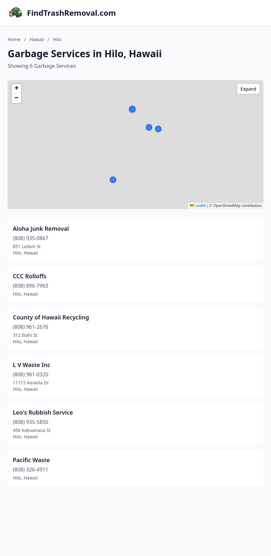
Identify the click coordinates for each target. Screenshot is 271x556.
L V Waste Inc (31, 365)
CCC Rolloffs (30, 276)
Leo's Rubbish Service (43, 412)
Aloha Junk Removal (41, 228)
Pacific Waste (31, 460)
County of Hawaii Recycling (51, 317)
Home (14, 39)
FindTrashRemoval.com (71, 13)
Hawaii (37, 39)
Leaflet (198, 205)
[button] (158, 129)
